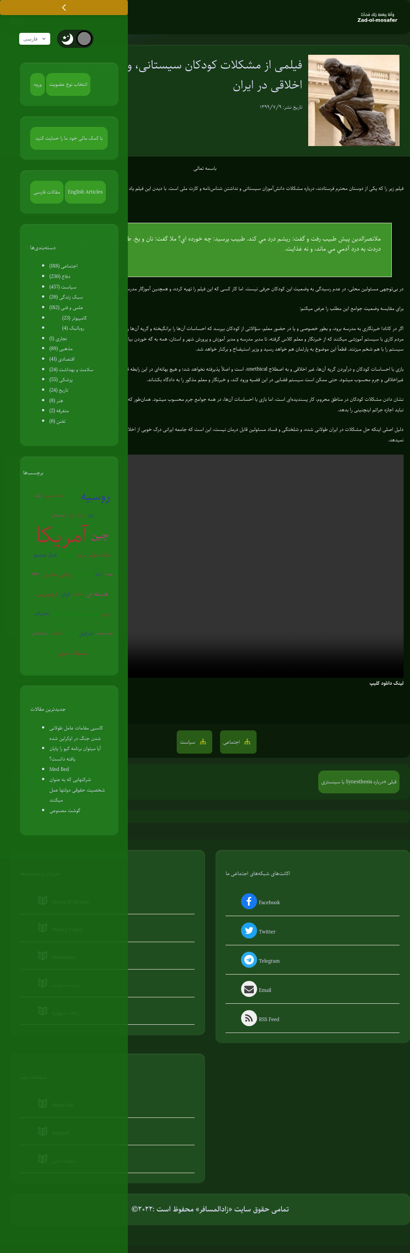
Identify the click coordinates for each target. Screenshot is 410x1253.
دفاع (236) (59, 277)
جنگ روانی (76, 515)
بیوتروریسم (105, 633)
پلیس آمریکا (83, 574)
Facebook (259, 903)
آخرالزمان (57, 633)
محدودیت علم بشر (75, 613)
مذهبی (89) (61, 349)
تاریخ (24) (58, 390)
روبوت (109, 574)
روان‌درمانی (39, 633)
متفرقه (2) (59, 411)
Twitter (257, 932)
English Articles (85, 192)
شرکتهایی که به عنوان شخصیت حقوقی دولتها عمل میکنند (77, 790)
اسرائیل (86, 633)
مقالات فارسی (46, 192)
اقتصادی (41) (61, 359)
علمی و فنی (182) (66, 308)
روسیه (95, 497)
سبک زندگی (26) (66, 297)
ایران (105, 614)
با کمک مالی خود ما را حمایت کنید (69, 138)
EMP (35, 574)
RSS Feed (259, 1020)
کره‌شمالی (58, 515)
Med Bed (59, 769)
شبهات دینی (72, 653)
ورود (37, 84)
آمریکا (62, 536)
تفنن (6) (57, 421)
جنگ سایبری (54, 496)
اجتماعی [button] (232, 742)
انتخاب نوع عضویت (68, 84)
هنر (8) (56, 401)
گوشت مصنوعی (64, 811)
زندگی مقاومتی (56, 574)
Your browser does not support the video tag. (205, 567)
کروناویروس (47, 594)
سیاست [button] (188, 742)
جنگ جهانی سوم (94, 555)
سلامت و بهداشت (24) (71, 370)
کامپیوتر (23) (74, 318)
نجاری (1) (58, 339)
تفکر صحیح (45, 555)
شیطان (72, 496)
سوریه (67, 555)
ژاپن (91, 515)
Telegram (259, 961)
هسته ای (97, 594)
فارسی (37, 40)
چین (100, 535)
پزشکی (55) (61, 380)
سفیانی (78, 594)
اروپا (98, 574)
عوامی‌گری (41, 613)
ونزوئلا (71, 633)
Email (255, 991)
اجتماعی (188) (63, 266)
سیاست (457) (62, 287)
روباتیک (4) (73, 328)
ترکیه (38, 496)
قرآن (65, 594)
